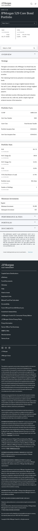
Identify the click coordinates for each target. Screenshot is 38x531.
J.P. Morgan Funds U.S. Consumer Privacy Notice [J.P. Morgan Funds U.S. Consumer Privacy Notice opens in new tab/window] (16, 315)
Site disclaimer (6, 334)
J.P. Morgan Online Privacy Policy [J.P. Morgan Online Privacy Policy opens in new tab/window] (11, 319)
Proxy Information (6, 323)
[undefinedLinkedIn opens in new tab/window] (2, 348)
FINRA (8, 448)
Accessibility (5, 304)
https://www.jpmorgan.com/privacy (11, 509)
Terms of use (5, 338)
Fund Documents (6, 281)
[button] (34, 48)
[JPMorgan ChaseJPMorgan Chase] (6, 356)
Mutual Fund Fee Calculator (10, 300)
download (9, 433)
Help (2, 288)
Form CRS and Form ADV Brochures (12, 308)
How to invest (5, 292)
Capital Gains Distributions (9, 273)
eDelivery (4, 277)
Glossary (4, 285)
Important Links (6, 296)
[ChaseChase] (3, 360)
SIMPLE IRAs (5, 331)
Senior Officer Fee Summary (10, 327)
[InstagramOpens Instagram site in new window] (9, 348)
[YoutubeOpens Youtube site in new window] (6, 348)
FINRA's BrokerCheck (15, 448)
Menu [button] (35, 3)
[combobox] (19, 23)
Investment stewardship (9, 311)
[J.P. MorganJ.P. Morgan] (5, 351)
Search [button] (30, 3)
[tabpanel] (19, 136)
